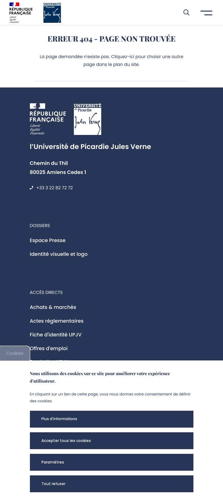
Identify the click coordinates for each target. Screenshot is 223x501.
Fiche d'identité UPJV (56, 334)
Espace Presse (48, 240)
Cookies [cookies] (14, 353)
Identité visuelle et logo (59, 254)
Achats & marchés (53, 307)
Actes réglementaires (57, 321)
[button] (183, 12)
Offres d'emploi (49, 348)
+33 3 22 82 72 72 (54, 188)
